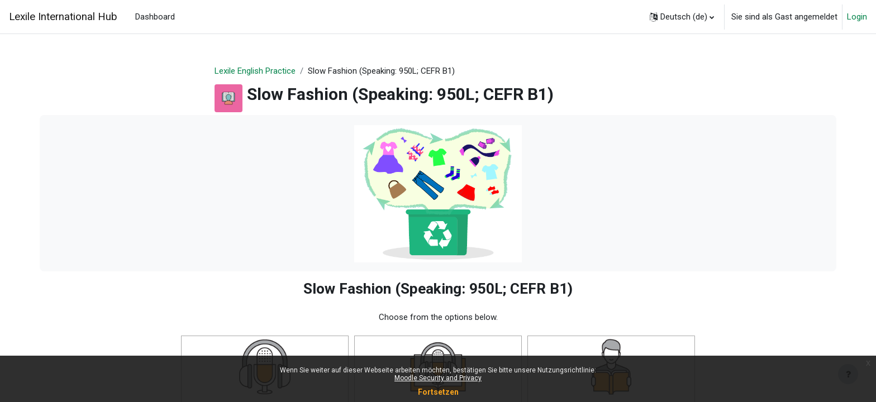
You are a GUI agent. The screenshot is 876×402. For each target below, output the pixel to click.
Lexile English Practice (255, 71)
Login (857, 17)
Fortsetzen (438, 391)
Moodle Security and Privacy (438, 378)
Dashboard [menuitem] (155, 17)
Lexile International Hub (63, 17)
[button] (682, 17)
